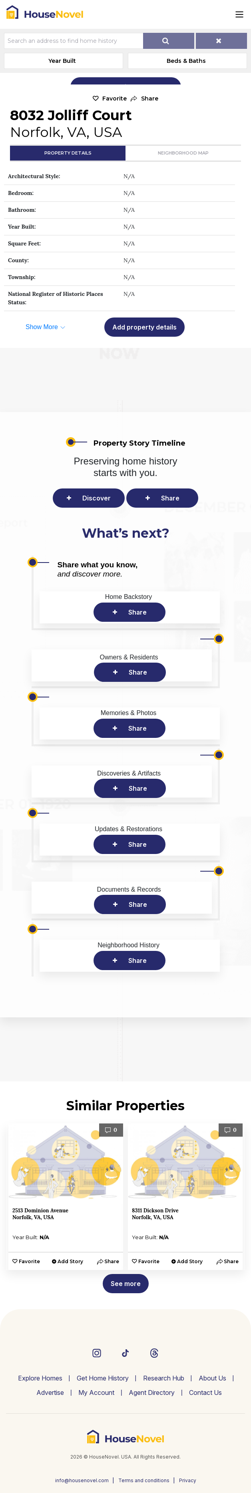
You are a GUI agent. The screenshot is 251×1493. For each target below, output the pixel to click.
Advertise (50, 1393)
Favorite (114, 98)
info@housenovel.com (82, 1480)
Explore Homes (40, 1378)
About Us (212, 1378)
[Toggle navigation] (239, 14)
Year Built (62, 60)
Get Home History (103, 1378)
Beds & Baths (186, 60)
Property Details (68, 153)
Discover (96, 498)
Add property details (144, 327)
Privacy (187, 1480)
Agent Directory (152, 1393)
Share (170, 498)
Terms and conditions (143, 1480)
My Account (96, 1393)
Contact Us (205, 1393)
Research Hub (163, 1378)
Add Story (70, 1261)
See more (126, 1284)
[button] (144, 98)
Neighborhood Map (183, 153)
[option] (65, 1196)
